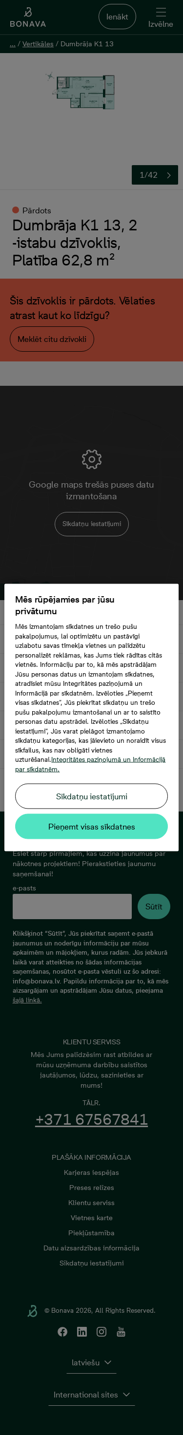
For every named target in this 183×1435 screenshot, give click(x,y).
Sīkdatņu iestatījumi (91, 796)
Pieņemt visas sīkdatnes (91, 826)
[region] (91, 717)
